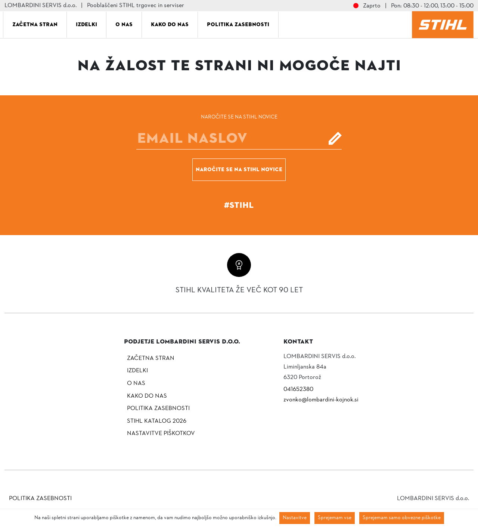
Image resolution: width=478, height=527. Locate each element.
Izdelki (86, 24)
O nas (124, 24)
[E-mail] (239, 138)
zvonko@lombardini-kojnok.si (320, 400)
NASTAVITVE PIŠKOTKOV (161, 433)
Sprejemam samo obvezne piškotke (402, 517)
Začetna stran (35, 24)
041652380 (298, 389)
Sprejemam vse (334, 517)
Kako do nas (170, 24)
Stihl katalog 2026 (156, 421)
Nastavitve (295, 517)
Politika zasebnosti (238, 24)
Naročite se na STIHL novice (239, 169)
